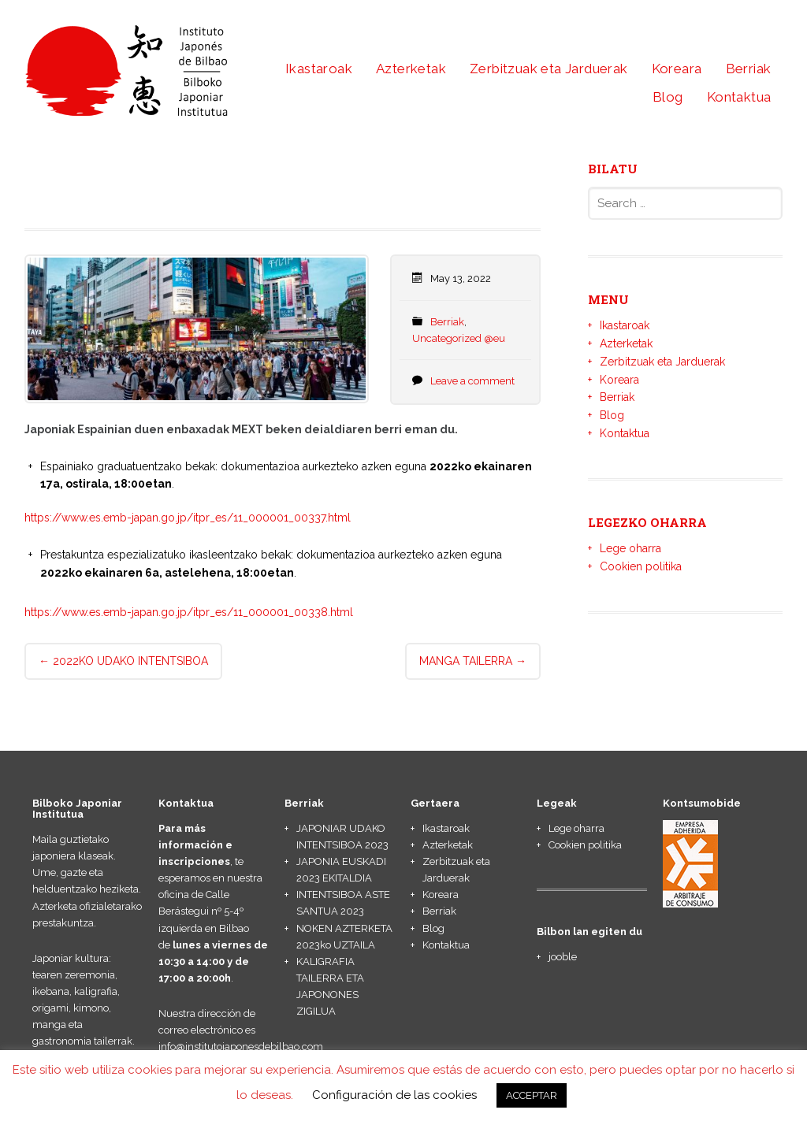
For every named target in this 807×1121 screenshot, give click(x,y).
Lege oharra (630, 548)
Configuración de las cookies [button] (394, 1095)
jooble (563, 957)
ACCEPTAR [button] (531, 1095)
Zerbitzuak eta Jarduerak (549, 68)
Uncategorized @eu (458, 338)
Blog (668, 97)
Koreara (677, 68)
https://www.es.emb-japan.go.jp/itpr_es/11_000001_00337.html (187, 517)
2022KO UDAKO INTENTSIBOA (123, 661)
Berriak (749, 68)
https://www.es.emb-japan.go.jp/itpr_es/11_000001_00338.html (188, 612)
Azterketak (411, 68)
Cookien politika (641, 566)
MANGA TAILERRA (472, 661)
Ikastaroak (318, 68)
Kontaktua (739, 97)
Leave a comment (472, 381)
